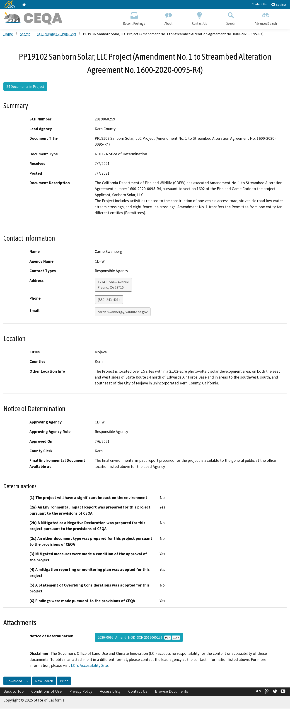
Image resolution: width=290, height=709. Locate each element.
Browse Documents (171, 691)
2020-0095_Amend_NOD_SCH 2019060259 (139, 638)
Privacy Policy (80, 691)
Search (231, 17)
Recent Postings (134, 17)
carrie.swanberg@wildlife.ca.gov (122, 312)
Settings (278, 4)
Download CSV (17, 681)
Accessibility (110, 691)
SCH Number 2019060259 (56, 34)
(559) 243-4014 (109, 300)
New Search (44, 681)
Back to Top (13, 691)
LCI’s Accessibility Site (89, 665)
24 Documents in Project (25, 87)
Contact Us (259, 4)
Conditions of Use (46, 691)
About (168, 17)
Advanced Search (265, 17)
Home (8, 34)
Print (64, 681)
